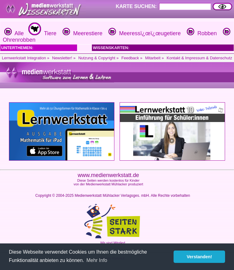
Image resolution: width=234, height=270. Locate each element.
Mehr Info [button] (96, 260)
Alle (14, 33)
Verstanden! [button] (199, 256)
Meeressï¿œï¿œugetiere (144, 33)
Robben (201, 33)
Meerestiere (81, 33)
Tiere (41, 33)
